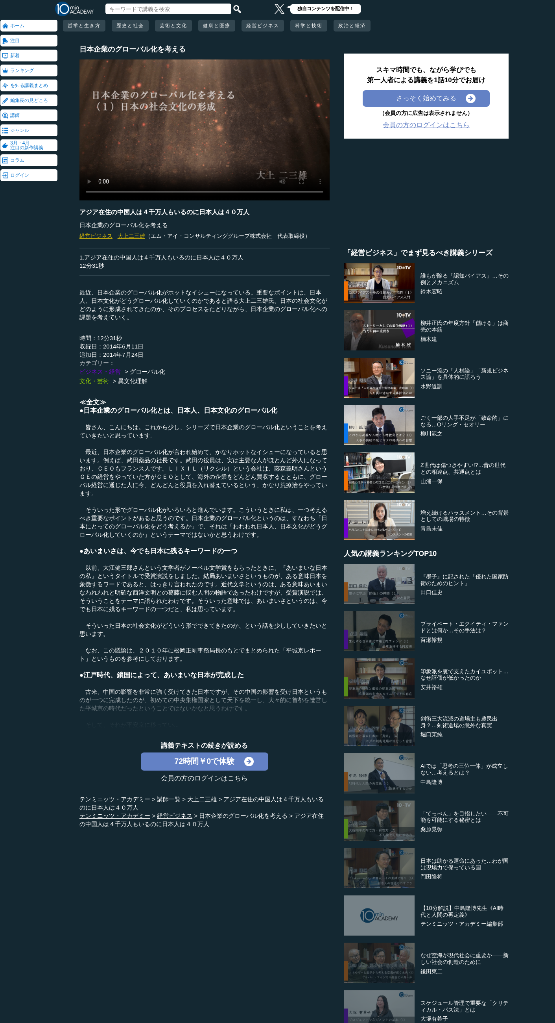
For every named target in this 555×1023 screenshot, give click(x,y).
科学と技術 (309, 25)
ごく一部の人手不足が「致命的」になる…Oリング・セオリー (464, 421)
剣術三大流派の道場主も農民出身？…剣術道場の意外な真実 (459, 721)
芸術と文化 (173, 25)
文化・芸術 (94, 381)
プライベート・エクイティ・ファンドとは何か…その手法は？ (464, 627)
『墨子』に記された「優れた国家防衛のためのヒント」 (464, 579)
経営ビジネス (262, 25)
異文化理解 (133, 381)
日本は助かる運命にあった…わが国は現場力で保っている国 (464, 864)
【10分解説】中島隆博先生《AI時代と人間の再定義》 (461, 911)
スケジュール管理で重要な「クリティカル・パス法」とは (464, 1006)
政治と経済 (352, 25)
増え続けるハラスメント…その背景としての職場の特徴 (464, 516)
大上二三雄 (131, 236)
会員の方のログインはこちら (204, 778)
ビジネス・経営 (100, 371)
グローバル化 (147, 371)
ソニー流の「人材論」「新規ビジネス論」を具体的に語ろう (464, 373)
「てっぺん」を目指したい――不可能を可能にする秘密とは (464, 816)
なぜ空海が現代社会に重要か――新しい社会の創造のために (464, 958)
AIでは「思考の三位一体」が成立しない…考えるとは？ (464, 769)
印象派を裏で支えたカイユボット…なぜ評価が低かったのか (464, 674)
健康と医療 (216, 25)
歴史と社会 (130, 25)
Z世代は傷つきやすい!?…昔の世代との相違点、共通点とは (462, 468)
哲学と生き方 (84, 25)
